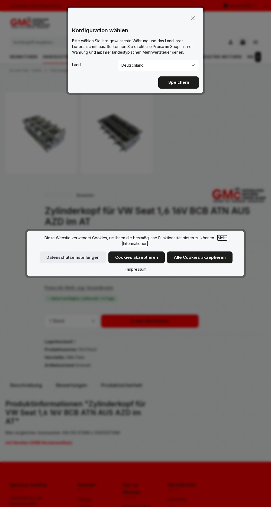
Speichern (179, 81)
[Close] (193, 18)
